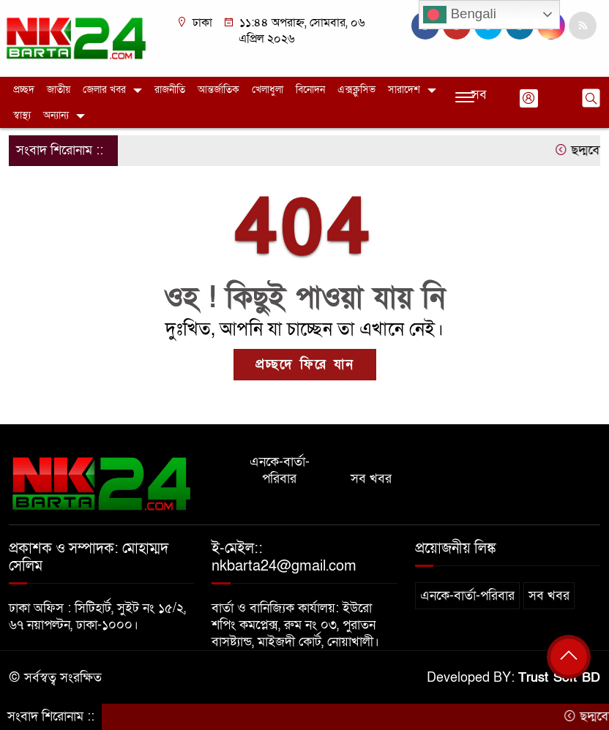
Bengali (459, 14)
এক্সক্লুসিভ (356, 90)
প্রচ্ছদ (23, 90)
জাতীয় (58, 90)
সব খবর (371, 478)
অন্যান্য (56, 115)
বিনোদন (310, 90)
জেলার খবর (104, 90)
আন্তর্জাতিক (218, 90)
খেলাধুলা (267, 90)
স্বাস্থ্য (22, 115)
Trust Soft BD (559, 677)
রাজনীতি (169, 90)
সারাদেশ (404, 90)
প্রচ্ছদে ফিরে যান (304, 364)
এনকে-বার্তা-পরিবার (280, 470)
